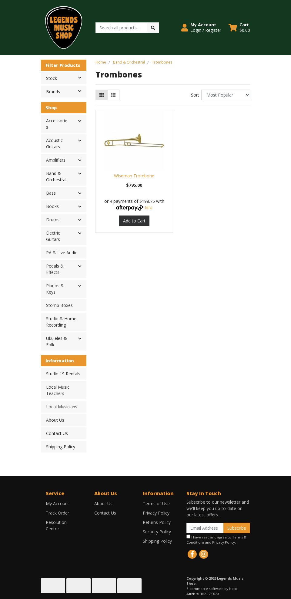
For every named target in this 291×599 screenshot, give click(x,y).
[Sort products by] (225, 95)
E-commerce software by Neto (211, 588)
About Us (55, 420)
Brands (66, 91)
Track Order (57, 513)
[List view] (113, 95)
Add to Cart (134, 221)
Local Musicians (61, 407)
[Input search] (121, 27)
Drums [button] (52, 219)
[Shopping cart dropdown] (239, 27)
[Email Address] (205, 528)
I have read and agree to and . (216, 540)
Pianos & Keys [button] (55, 289)
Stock (66, 78)
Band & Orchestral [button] (56, 176)
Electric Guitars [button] (53, 236)
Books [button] (52, 206)
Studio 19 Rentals (63, 374)
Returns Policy (157, 522)
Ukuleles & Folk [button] (56, 341)
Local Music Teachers (57, 390)
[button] (201, 27)
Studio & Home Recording (61, 322)
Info (148, 207)
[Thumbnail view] (101, 95)
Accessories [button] (56, 124)
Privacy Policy (156, 513)
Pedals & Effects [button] (55, 269)
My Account (57, 503)
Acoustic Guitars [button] (54, 143)
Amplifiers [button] (55, 160)
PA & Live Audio (62, 252)
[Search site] (153, 27)
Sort (195, 95)
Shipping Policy (60, 446)
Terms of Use (156, 503)
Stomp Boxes (59, 305)
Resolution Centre (56, 525)
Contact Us (57, 433)
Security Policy (157, 532)
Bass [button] (51, 193)
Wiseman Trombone (134, 176)
